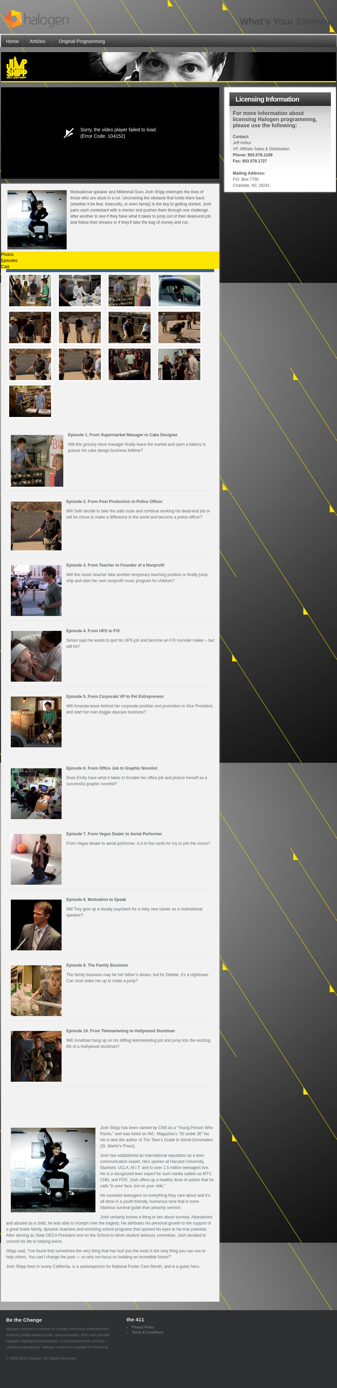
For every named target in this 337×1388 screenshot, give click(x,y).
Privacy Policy (143, 1327)
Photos (7, 254)
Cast (5, 266)
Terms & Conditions (147, 1332)
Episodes (9, 260)
